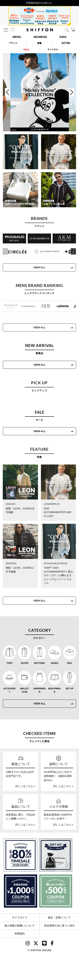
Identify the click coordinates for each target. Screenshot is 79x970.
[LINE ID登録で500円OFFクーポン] (55, 891)
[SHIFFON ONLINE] (39, 29)
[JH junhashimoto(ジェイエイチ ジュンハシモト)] (45, 251)
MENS (17, 36)
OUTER (24, 663)
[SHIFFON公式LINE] (44, 944)
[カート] (73, 30)
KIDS (62, 36)
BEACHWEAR (54, 690)
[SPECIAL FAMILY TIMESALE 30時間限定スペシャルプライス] (20, 855)
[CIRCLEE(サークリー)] (16, 251)
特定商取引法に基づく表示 (59, 925)
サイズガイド (19, 917)
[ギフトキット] (55, 855)
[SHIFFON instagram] (28, 944)
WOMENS (40, 36)
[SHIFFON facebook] (52, 944)
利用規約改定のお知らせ (39, 3)
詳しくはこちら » (25, 786)
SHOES (54, 663)
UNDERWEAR (39, 690)
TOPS (9, 663)
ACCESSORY (9, 690)
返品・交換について (59, 917)
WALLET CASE (24, 690)
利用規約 (20, 933)
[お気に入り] (13, 30)
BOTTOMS (39, 663)
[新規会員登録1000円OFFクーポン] (20, 891)
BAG (69, 663)
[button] (72, 251)
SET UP (69, 688)
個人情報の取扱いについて (19, 925)
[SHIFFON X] (35, 944)
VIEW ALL (38, 267)
